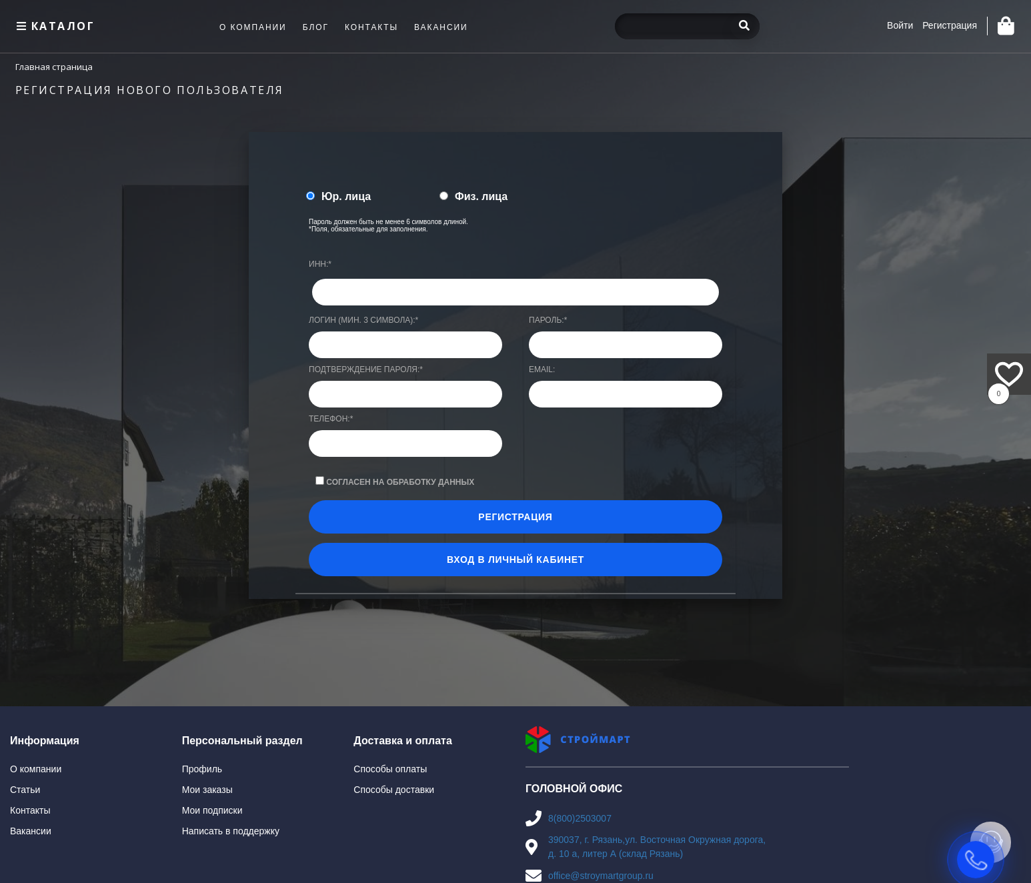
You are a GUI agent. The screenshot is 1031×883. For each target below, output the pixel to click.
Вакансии (30, 831)
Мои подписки (212, 810)
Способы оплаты (390, 769)
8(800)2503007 (580, 818)
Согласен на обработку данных (400, 482)
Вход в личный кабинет (515, 559)
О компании (35, 769)
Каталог (54, 26)
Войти (900, 25)
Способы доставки (393, 789)
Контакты (30, 810)
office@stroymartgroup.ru (601, 875)
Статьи (25, 789)
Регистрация (949, 25)
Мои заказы (207, 789)
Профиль (202, 769)
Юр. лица (346, 196)
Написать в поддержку (230, 831)
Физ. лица (481, 196)
